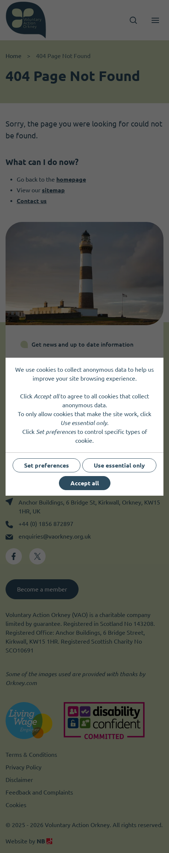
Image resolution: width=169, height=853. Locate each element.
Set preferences (46, 465)
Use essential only (119, 465)
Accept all (84, 483)
